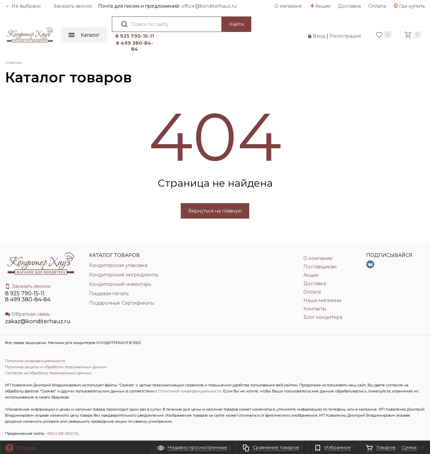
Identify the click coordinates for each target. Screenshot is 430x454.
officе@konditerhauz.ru (208, 6)
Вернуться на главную (215, 211)
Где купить (409, 6)
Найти (236, 24)
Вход (319, 36)
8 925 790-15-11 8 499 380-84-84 (27, 296)
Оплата (377, 6)
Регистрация (345, 36)
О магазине (288, 6)
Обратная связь (27, 314)
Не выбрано (23, 6)
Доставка (349, 6)
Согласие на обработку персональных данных (48, 373)
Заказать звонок (72, 6)
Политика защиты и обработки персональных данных (56, 367)
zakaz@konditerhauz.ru (38, 321)
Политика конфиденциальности (35, 360)
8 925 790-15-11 (134, 36)
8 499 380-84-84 (134, 46)
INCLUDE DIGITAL (63, 433)
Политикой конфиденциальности (190, 391)
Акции (320, 6)
